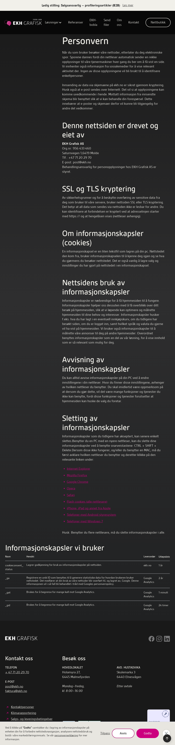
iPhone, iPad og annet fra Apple (89, 508)
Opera (71, 488)
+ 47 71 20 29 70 (17, 672)
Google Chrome (77, 482)
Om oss (119, 22)
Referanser (75, 22)
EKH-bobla (93, 22)
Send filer (107, 22)
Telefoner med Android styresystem (91, 515)
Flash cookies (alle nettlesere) (87, 502)
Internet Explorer (78, 469)
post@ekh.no (14, 686)
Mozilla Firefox (77, 475)
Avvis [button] (123, 733)
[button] (53, 22)
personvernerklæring (66, 735)
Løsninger (51, 22)
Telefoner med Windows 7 (85, 521)
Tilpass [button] (105, 733)
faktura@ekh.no (16, 691)
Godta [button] (147, 733)
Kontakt (133, 22)
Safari (71, 495)
